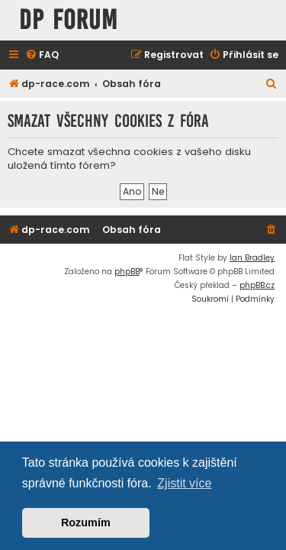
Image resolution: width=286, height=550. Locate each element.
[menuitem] (42, 55)
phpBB (127, 271)
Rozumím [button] (86, 522)
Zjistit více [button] (184, 483)
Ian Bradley (252, 258)
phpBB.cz (257, 285)
